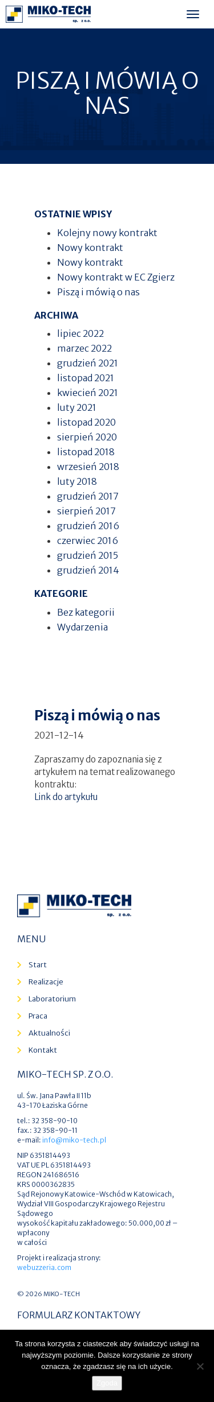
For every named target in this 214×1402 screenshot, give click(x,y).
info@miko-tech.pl (74, 1140)
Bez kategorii (86, 612)
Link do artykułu (66, 796)
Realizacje (46, 982)
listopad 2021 (85, 378)
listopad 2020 (86, 422)
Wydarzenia (82, 627)
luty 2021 (76, 407)
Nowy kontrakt (90, 247)
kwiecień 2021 (87, 392)
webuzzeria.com (44, 1267)
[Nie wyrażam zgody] (199, 1366)
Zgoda (107, 1383)
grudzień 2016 (88, 525)
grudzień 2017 (88, 496)
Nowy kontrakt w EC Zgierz (116, 277)
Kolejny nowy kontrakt (107, 232)
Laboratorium (52, 999)
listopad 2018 (86, 451)
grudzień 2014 (88, 570)
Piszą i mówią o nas (98, 292)
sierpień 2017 (86, 511)
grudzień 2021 (87, 363)
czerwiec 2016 (87, 540)
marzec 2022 (84, 348)
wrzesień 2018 (88, 466)
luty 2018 (77, 481)
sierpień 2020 (87, 437)
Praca (38, 1016)
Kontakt (43, 1050)
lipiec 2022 (80, 333)
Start (38, 965)
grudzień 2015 (87, 555)
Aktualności (49, 1033)
